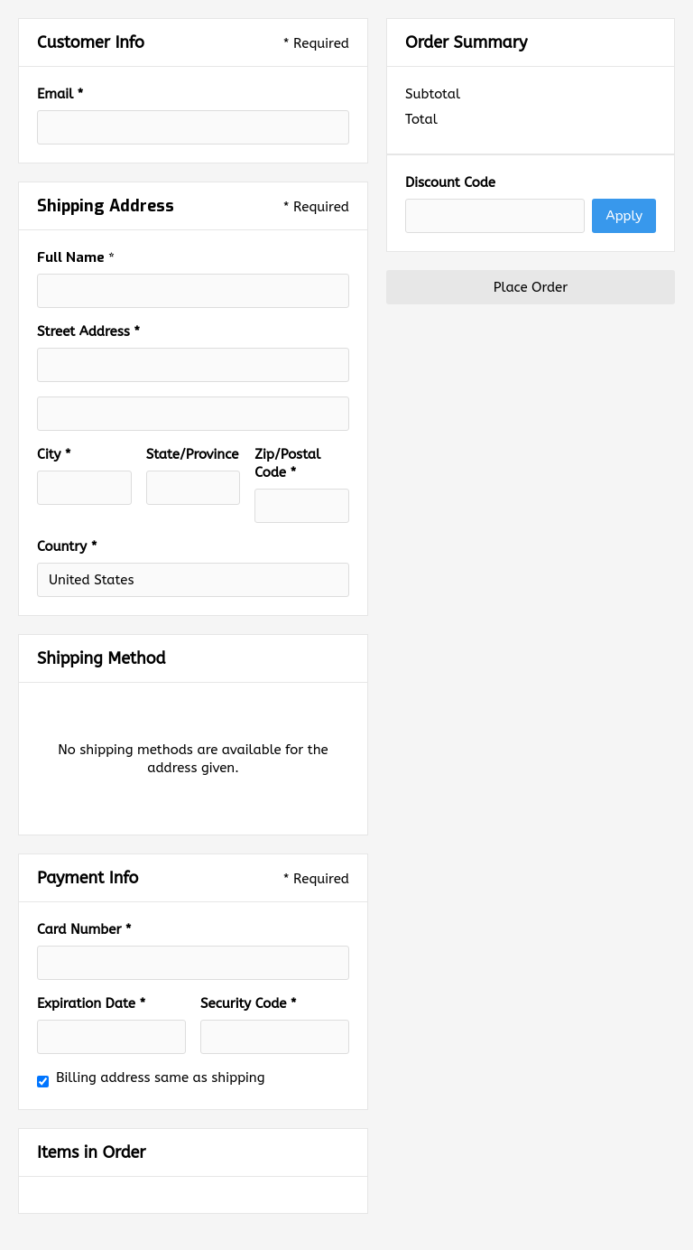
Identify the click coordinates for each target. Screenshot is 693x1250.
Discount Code (450, 182)
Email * (60, 94)
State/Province (192, 454)
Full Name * (75, 257)
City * (54, 454)
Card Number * (84, 929)
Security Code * (248, 1003)
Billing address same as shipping (160, 1077)
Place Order (531, 287)
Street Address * (88, 331)
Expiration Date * (91, 1003)
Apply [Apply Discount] (623, 216)
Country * (67, 546)
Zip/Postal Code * (287, 463)
